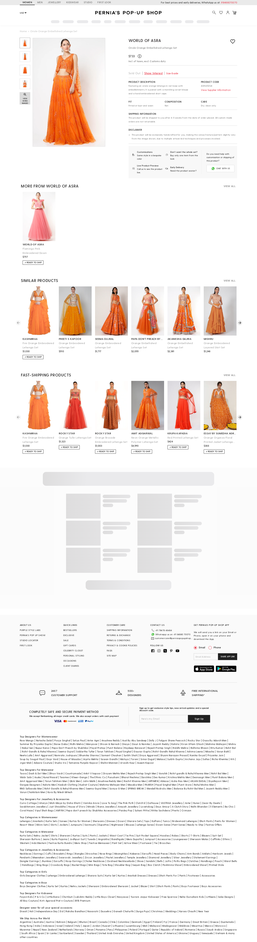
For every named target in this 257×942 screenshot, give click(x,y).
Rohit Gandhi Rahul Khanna (169, 746)
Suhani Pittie (142, 805)
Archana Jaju (193, 753)
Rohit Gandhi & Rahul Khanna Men (64, 783)
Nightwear (117, 819)
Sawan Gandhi (109, 753)
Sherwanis (99, 816)
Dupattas (103, 819)
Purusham (113, 772)
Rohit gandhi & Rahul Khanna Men (189, 768)
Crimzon (186, 805)
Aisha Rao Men (179, 775)
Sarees (63, 816)
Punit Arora (185, 779)
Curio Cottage (28, 797)
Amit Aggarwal (43, 750)
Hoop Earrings (73, 856)
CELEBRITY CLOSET (73, 650)
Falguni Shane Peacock (172, 735)
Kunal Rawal (50, 772)
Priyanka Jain (215, 750)
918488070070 (229, 2)
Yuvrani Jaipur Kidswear (145, 891)
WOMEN (27, 2)
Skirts (54, 819)
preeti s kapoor (70, 338)
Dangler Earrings (29, 856)
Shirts (54, 830)
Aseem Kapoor (145, 757)
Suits (85, 830)
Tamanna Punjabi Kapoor (83, 757)
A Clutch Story (180, 801)
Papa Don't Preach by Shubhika (70, 742)
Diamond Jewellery (160, 852)
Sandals (150, 856)
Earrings (38, 848)
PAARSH (149, 779)
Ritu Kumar (217, 742)
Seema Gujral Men (96, 783)
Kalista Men (49, 779)
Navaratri (93, 906)
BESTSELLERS (70, 629)
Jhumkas (46, 856)
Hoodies (165, 830)
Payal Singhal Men (165, 779)
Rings (70, 848)
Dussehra (106, 906)
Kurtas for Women (79, 816)
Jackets (63, 819)
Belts (160, 856)
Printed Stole (216, 859)
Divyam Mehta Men (114, 768)
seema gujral (104, 338)
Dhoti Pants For (168, 870)
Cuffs (48, 848)
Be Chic (229, 801)
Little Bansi (53, 891)
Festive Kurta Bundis (60, 837)
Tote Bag (107, 859)
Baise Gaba (61, 739)
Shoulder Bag (122, 859)
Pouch (218, 856)
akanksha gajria (179, 338)
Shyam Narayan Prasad (174, 750)
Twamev (64, 772)
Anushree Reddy (110, 735)
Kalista (175, 739)
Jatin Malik (89, 775)
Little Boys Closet (105, 891)
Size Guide (172, 73)
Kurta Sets (51, 816)
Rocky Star (194, 735)
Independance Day (47, 906)
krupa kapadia (177, 432)
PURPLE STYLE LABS (30, 629)
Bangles (79, 848)
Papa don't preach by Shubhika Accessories (91, 805)
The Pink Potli (126, 797)
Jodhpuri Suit (77, 834)
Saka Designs (225, 891)
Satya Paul (79, 735)
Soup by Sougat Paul (32, 753)
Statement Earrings (204, 852)
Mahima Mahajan (216, 739)
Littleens (211, 891)
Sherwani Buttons (30, 834)
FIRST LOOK (104, 2)
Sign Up (199, 713)
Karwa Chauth (187, 906)
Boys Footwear (190, 881)
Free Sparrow (170, 891)
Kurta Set (110, 870)
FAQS (110, 650)
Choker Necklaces (94, 856)
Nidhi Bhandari (199, 801)
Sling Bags (42, 859)
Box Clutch (154, 859)
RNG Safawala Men (31, 783)
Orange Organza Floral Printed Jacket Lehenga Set (218, 439)
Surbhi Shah (130, 750)
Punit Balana (114, 742)
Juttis (168, 856)
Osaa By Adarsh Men (214, 735)
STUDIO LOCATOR (29, 640)
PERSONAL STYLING (73, 655)
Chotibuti (67, 891)
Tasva (23, 768)
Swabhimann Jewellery (33, 801)
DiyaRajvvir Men (217, 775)
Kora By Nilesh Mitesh (60, 787)
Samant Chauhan (111, 750)
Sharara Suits (95, 870)
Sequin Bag (139, 859)
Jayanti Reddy (160, 739)
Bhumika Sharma (89, 750)
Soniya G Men (117, 783)
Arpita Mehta (90, 753)
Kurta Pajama (60, 834)
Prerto (175, 805)
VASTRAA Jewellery (172, 797)
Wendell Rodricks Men (159, 783)
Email (200, 646)
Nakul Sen (27, 742)
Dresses (111, 816)
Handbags (207, 856)
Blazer (144, 881)
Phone (217, 646)
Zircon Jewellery (94, 852)
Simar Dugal (147, 753)
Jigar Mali (26, 757)
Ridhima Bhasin (200, 742)
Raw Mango (27, 735)
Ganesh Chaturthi (123, 906)
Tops (147, 816)
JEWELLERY (54, 2)
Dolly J (153, 735)
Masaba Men (135, 779)
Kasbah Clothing (67, 779)
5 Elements (216, 801)
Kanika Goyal (197, 750)
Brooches (165, 837)
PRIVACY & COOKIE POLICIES (122, 645)
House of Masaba (71, 753)
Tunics (166, 816)
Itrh (232, 753)
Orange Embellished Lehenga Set (143, 344)
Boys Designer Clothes (33, 881)
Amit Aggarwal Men (31, 775)
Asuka (37, 772)
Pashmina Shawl (172, 859)
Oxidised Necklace (118, 856)
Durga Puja (142, 906)
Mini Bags (94, 859)
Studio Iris (60, 757)
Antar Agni (93, 735)
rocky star (67, 432)
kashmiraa (30, 338)
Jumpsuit (150, 834)
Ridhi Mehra (77, 739)
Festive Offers (214, 819)
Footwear (146, 837)
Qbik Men (75, 775)
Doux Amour (163, 801)
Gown (121, 816)
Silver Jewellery (182, 852)
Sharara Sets (134, 816)
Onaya (126, 739)
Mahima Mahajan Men (112, 779)
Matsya (124, 753)
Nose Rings (106, 848)
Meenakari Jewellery (44, 852)
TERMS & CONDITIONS (118, 640)
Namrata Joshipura (65, 750)
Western (24, 837)
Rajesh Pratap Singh (159, 742)
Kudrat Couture (88, 779)
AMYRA (60, 805)
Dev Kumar (159, 772)
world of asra (33, 243)
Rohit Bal (230, 742)
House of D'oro (76, 801)
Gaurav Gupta (142, 746)
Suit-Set (216, 830)
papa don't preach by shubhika (147, 338)
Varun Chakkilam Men (32, 787)
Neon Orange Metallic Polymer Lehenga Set (145, 439)
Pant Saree (178, 819)
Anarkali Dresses (136, 870)
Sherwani (65, 830)
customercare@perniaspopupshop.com (170, 636)
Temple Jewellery (137, 852)
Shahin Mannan (109, 757)
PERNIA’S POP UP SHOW (32, 634)
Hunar (196, 797)
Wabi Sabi (26, 772)
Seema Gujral (66, 746)
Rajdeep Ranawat (134, 742)
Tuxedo (91, 834)
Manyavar (92, 739)
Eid (62, 906)
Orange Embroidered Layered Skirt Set (217, 344)
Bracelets (59, 848)
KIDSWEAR (72, 2)
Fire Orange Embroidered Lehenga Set (38, 344)
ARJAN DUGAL (198, 775)
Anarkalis (38, 816)
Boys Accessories (211, 881)
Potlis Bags (180, 856)
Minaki (91, 801)
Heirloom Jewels (222, 848)
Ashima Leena (195, 746)
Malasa (161, 753)
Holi (31, 906)
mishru (208, 338)
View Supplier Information (216, 90)
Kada (132, 856)
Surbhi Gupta (175, 753)
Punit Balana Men (222, 772)
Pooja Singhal (62, 735)
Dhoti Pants (206, 816)
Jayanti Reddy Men (217, 783)
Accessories (164, 834)
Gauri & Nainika (141, 739)
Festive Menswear (99, 837)
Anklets (206, 848)
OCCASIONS (70, 660)
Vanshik (163, 768)
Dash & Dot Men (38, 768)
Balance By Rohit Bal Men (189, 783)
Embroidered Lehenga (72, 870)
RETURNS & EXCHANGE (118, 634)
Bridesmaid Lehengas (184, 816)
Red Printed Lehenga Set (182, 437)
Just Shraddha (57, 801)
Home (23, 31)
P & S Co (40, 891)
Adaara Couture (43, 757)
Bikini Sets (42, 819)
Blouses (130, 819)
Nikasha (209, 746)
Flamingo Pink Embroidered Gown (35, 250)
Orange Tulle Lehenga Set (75, 437)
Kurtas (76, 830)
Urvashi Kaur (127, 757)
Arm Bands (193, 848)
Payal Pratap (97, 742)
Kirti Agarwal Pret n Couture (56, 895)
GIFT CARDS (69, 645)
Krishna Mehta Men (179, 772)
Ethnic (226, 834)
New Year (203, 906)
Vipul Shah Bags (44, 805)
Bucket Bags (79, 859)
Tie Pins (129, 830)
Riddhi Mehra (180, 742)
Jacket (134, 881)
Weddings (171, 906)
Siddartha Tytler (85, 746)
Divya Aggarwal (148, 750)
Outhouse (152, 797)
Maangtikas (121, 848)
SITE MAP (112, 655)
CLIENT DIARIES (71, 665)
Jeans (46, 834)
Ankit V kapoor (92, 768)
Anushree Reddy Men (110, 775)
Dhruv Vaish (56, 768)
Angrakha (103, 834)
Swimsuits (90, 819)
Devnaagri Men (201, 772)
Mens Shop (80, 837)
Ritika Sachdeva (160, 805)
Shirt (152, 881)
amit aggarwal (142, 432)
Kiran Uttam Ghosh (192, 739)
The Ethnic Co (98, 772)
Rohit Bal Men (219, 768)
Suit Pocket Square (147, 830)
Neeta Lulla (26, 750)
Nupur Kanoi (42, 742)
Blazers (206, 830)
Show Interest (153, 73)
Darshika (146, 772)
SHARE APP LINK (228, 656)
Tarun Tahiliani (105, 746)
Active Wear (131, 837)
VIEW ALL (229, 185)
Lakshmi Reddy (83, 891)
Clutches (193, 856)
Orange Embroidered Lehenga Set (72, 344)
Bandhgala (117, 834)
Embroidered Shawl (195, 859)
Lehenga (52, 870)
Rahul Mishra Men (204, 779)
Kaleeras (135, 848)
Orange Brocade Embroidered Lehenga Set (111, 439)
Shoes (140, 856)
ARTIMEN (153, 775)
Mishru (232, 739)
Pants (93, 830)
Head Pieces (161, 848)
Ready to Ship (195, 819)
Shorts (184, 830)
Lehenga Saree (145, 819)
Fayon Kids (26, 891)
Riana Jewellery (106, 801)
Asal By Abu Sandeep (134, 735)
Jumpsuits (76, 819)
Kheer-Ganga (79, 772)
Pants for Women (225, 816)
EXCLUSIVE (68, 634)
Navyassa (122, 891)
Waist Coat (116, 830)
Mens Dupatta (134, 834)
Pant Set (117, 837)
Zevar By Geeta (211, 797)
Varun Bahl (223, 746)
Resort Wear (27, 819)
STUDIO (88, 2)
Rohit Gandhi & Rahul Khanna (39, 746)
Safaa (206, 753)
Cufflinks (216, 834)
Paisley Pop (125, 805)
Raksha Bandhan (75, 906)
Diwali (23, 906)
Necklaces (26, 848)
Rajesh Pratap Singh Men (142, 768)
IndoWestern (39, 837)
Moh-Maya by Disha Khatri (65, 797)
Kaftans (156, 816)
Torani (134, 753)
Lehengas (25, 816)
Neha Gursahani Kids (192, 891)
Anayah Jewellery (128, 801)
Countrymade (73, 768)
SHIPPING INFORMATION (119, 629)
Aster (188, 797)
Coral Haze (26, 805)
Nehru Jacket (41, 830)
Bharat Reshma (130, 772)
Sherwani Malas (199, 834)
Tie (155, 837)
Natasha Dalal (44, 735)
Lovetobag (147, 801)
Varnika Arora (91, 797)
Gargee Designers (30, 779)
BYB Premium (82, 895)
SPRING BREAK (136, 783)
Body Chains (177, 848)
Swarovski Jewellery (71, 852)
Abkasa (164, 775)
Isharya (43, 797)
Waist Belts (230, 856)
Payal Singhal (123, 746)
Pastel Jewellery (115, 852)
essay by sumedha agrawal (220, 432)
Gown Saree (163, 819)
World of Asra (144, 40)
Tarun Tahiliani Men (56, 775)
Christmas (157, 906)
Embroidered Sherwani (115, 881)
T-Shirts (195, 830)
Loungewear (180, 834)
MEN (40, 2)
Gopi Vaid (52, 753)
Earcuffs (147, 848)
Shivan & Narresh (110, 739)
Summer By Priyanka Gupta (36, 739)
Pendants (25, 852)
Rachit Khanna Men (135, 775)
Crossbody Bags (60, 859)
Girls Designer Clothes (32, 870)
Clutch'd (140, 797)
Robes (175, 830)
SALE (66, 640)
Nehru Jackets (78, 881)
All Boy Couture (29, 895)
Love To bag (109, 797)
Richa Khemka (220, 753)
